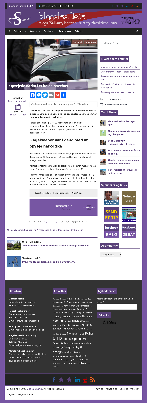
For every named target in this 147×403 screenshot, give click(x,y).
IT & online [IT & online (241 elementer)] (66, 325)
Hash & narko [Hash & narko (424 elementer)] (68, 316)
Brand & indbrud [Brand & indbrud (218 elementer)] (79, 302)
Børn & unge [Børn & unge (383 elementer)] (69, 305)
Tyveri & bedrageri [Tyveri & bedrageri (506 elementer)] (79, 359)
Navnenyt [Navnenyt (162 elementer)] (89, 329)
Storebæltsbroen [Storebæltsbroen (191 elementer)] (59, 356)
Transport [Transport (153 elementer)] (65, 360)
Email (100, 302)
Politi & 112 (55, 229)
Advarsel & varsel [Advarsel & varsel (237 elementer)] (59, 299)
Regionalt (77, 42)
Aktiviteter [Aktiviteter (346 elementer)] (71, 298)
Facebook (48, 31)
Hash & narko (16, 229)
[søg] (117, 43)
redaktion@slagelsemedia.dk (30, 329)
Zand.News (90, 42)
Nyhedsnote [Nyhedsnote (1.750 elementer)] (75, 333)
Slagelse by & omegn (72, 229)
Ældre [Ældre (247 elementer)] (55, 366)
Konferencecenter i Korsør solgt (119, 71)
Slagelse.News (48, 222)
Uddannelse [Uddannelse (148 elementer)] (56, 363)
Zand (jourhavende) (17, 101)
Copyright (55, 222)
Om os (99, 388)
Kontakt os (111, 388)
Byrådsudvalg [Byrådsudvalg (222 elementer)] (58, 306)
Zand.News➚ (65, 31)
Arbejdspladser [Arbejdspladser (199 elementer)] (82, 299)
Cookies (124, 388)
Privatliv (79, 31)
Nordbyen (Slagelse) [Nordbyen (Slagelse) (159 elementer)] (59, 334)
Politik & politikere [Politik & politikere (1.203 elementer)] (74, 339)
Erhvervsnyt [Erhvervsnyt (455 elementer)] (68, 312)
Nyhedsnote (43, 229)
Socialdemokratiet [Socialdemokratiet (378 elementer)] (72, 352)
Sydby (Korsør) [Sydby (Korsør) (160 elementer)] (70, 356)
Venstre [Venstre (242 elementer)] (74, 363)
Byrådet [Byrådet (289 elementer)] (89, 302)
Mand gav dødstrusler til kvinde (118, 92)
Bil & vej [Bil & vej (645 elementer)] (67, 302)
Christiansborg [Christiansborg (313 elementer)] (82, 306)
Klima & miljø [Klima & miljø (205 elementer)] (76, 325)
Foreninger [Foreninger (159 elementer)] (78, 313)
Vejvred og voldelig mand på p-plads (121, 67)
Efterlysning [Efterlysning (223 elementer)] (72, 309)
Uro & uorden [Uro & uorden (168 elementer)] (65, 363)
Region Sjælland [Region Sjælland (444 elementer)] (61, 343)
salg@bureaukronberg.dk (28, 345)
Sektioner (19, 31)
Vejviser (134, 388)
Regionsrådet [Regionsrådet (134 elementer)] (74, 343)
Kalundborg (30, 229)
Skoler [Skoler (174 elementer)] (80, 343)
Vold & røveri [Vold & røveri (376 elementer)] (84, 363)
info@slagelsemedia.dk (27, 320)
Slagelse (34, 31)
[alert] (120, 104)
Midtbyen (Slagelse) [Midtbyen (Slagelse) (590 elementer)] (74, 328)
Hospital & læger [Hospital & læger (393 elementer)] (75, 320)
